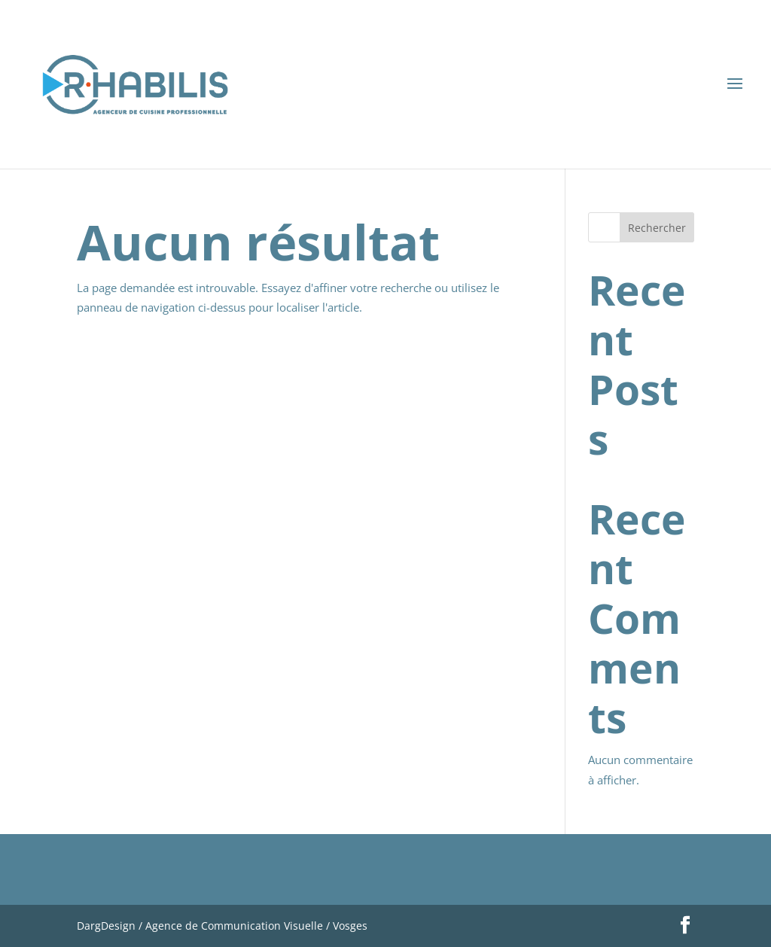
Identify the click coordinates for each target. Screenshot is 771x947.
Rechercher (657, 228)
